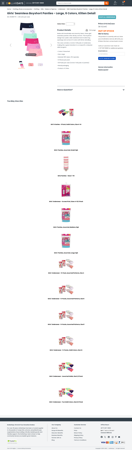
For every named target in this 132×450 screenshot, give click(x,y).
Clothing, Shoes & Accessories (22, 9)
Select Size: (61, 24)
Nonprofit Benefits (57, 430)
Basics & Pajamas (51, 9)
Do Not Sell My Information (24, 448)
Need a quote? (103, 70)
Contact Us (77, 428)
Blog (53, 440)
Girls (42, 9)
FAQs (75, 430)
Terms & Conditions (80, 440)
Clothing (36, 9)
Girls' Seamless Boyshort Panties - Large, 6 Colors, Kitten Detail (87, 9)
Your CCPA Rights (11, 448)
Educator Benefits (57, 433)
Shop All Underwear (107, 17)
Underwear (61, 9)
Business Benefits (57, 435)
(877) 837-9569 (106, 428)
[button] (115, 3)
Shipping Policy (78, 435)
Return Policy (78, 433)
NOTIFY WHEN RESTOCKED (107, 58)
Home (9, 9)
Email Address (102, 51)
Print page (92, 30)
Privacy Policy (78, 438)
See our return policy (105, 67)
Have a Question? (65, 90)
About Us (54, 428)
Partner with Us (56, 438)
